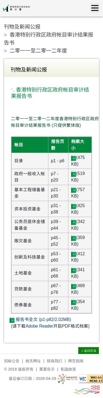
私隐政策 (68, 369)
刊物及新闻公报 (22, 27)
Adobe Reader (39, 326)
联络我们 (54, 361)
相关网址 (33, 361)
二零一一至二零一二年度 (38, 51)
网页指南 (75, 361)
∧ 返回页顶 (88, 350)
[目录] (94, 7)
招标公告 (12, 361)
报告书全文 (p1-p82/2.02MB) (40, 319)
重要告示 (47, 369)
